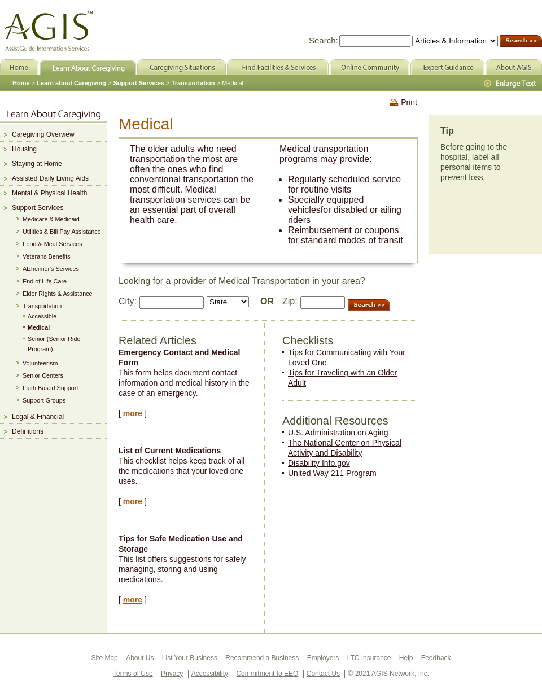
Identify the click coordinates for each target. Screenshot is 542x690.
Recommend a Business (262, 658)
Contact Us (323, 674)
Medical (39, 327)
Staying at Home (37, 164)
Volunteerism (40, 363)
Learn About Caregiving (88, 67)
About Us (140, 658)
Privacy (172, 674)
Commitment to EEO (267, 674)
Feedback (436, 658)
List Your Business (189, 658)
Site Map (104, 658)
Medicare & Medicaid (51, 219)
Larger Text (511, 83)
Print (409, 102)
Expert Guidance (447, 67)
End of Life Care (45, 281)
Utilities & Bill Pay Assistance (62, 231)
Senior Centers (43, 375)
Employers (323, 658)
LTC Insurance (369, 658)
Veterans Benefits (47, 256)
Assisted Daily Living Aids (50, 178)
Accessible (42, 316)
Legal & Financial (38, 417)
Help (406, 658)
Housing (24, 149)
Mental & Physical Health (49, 193)
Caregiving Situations (181, 67)
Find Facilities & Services (278, 67)
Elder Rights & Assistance (58, 293)
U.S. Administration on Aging (338, 432)
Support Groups (44, 400)
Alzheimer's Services (51, 268)
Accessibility (209, 674)
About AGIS (514, 67)
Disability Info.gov (319, 463)
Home (21, 83)
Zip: (290, 301)
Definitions (27, 431)
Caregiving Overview (43, 134)
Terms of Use (133, 674)
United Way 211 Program (332, 473)
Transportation (42, 306)
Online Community (369, 67)
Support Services (37, 208)
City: (128, 301)
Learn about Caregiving (71, 83)
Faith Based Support (50, 388)
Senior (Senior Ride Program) (54, 343)
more (132, 413)
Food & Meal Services (52, 244)
